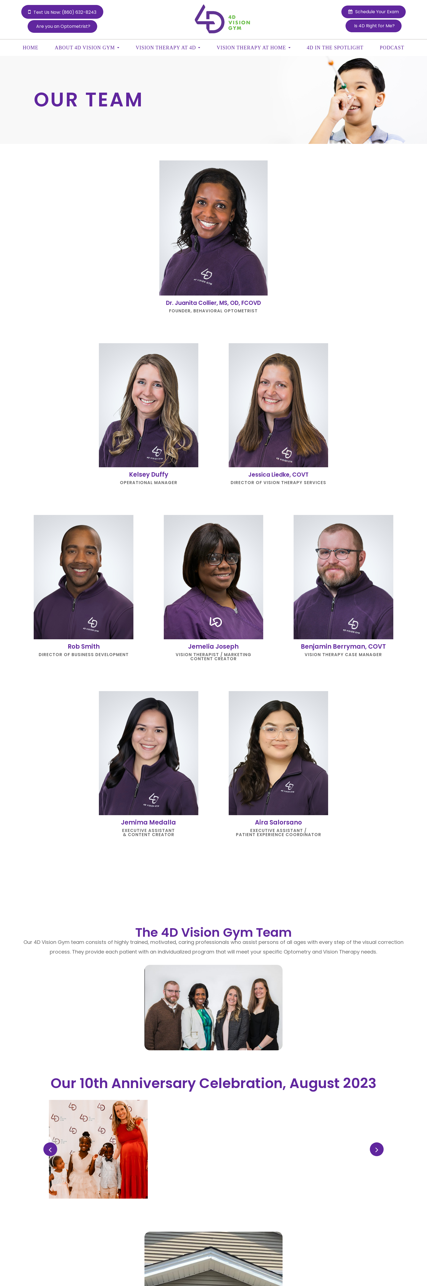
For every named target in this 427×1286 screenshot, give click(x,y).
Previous (51, 1149)
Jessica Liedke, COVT (278, 474)
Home (30, 47)
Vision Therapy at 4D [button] (168, 47)
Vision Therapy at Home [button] (254, 47)
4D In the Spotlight (335, 47)
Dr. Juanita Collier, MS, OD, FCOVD (213, 303)
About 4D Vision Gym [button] (87, 47)
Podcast (392, 47)
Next (377, 1149)
